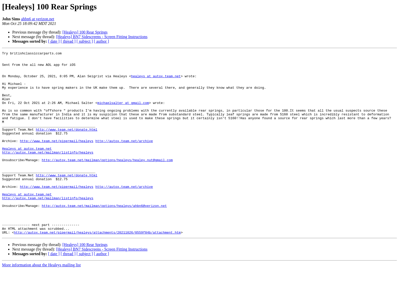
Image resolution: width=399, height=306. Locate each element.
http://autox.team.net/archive (124, 159)
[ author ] (101, 41)
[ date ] (54, 41)
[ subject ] (85, 41)
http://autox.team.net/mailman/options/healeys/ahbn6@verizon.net (104, 237)
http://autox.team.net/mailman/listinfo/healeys (47, 173)
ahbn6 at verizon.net (37, 19)
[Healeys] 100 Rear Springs (84, 32)
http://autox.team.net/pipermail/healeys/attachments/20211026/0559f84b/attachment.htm (97, 269)
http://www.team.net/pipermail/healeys (56, 159)
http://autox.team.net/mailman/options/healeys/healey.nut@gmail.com (107, 182)
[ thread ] (68, 41)
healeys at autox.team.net (156, 81)
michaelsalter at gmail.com (123, 113)
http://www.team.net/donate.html (66, 145)
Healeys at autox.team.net (27, 168)
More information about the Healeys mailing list (41, 301)
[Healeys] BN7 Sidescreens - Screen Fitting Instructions (101, 37)
